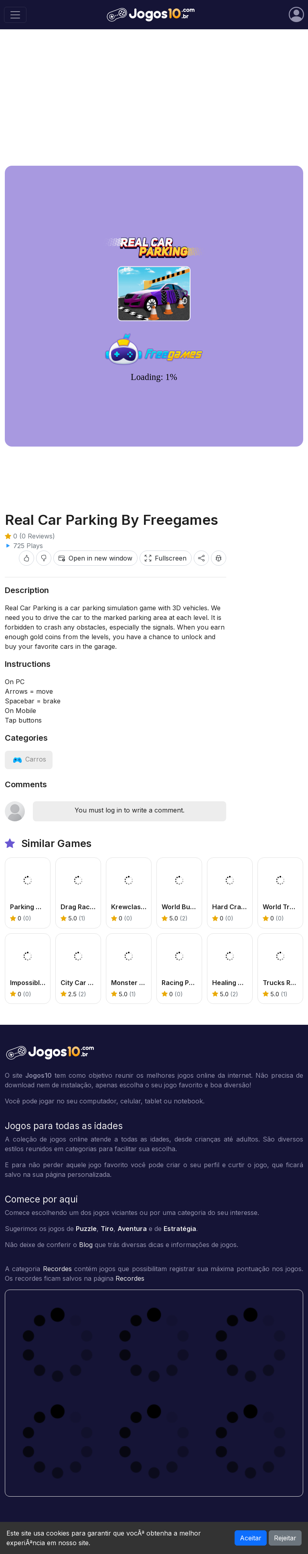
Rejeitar (285, 1538)
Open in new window (95, 558)
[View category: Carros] (28, 759)
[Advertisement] (154, 97)
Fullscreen (165, 558)
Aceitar (250, 1538)
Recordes (57, 1269)
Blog (86, 1245)
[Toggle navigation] (15, 15)
